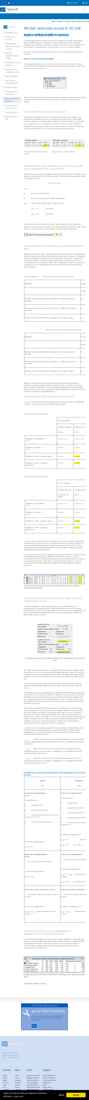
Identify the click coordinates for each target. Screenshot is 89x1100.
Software (60, 21)
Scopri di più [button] (18, 1096)
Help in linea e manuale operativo (11, 82)
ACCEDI (34, 1026)
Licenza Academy (32, 1082)
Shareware (18, 1082)
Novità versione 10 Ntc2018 (80, 21)
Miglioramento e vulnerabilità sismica (12, 71)
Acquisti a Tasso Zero (33, 1075)
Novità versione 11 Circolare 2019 (11, 107)
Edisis (5, 1075)
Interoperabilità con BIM (12, 118)
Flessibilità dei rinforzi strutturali (13, 64)
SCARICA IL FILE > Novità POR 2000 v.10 (35, 984)
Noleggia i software (33, 1078)
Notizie (17, 1087)
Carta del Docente (32, 1085)
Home (53, 21)
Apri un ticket (72, 3)
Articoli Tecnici (47, 1087)
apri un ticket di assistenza (48, 1011)
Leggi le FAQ (47, 1082)
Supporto (18, 1080)
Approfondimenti (48, 1089)
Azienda (17, 1085)
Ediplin (5, 1078)
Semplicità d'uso (11, 33)
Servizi (17, 1075)
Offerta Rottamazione (33, 1087)
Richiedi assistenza (49, 1078)
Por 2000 (67, 21)
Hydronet (6, 1089)
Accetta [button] (76, 1095)
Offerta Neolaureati (32, 1089)
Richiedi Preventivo (33, 1080)
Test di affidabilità (11, 76)
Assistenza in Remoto (49, 1080)
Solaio (4, 1085)
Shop (16, 1078)
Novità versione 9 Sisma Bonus (11, 93)
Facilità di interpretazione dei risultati (11, 55)
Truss (4, 1087)
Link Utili (18, 1089)
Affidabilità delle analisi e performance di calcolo (13, 46)
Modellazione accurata (10, 38)
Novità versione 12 (11, 112)
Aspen (5, 1080)
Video (44, 1085)
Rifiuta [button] (61, 1095)
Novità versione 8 (11, 87)
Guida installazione (49, 1075)
